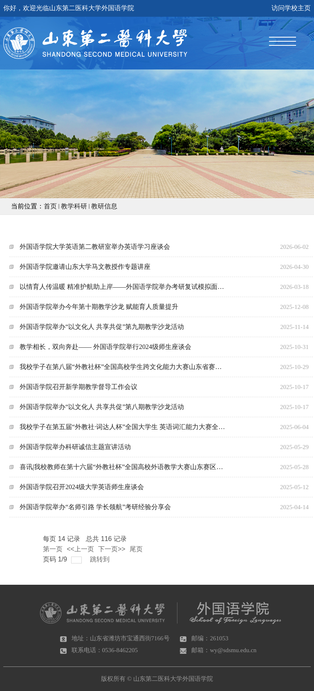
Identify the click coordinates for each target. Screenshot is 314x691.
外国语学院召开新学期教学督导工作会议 (78, 386)
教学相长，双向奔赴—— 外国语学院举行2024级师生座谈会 (105, 346)
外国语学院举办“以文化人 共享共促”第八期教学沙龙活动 (102, 406)
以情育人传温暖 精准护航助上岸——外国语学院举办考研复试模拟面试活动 (122, 286)
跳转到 (100, 559)
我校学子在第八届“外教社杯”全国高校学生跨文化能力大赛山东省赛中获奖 (122, 366)
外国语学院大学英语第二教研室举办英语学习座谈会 (95, 246)
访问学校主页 (291, 7)
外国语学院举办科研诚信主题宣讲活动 (75, 446)
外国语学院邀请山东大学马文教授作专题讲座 (85, 266)
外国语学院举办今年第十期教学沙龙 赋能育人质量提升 (99, 306)
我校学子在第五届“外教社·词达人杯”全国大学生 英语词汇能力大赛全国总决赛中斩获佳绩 (122, 426)
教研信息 (104, 206)
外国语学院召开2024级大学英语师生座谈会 (82, 486)
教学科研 (74, 206)
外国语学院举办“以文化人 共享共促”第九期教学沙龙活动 (102, 326)
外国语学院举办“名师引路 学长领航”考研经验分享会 (95, 506)
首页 (50, 206)
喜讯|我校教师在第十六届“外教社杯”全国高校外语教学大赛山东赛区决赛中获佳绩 (122, 466)
